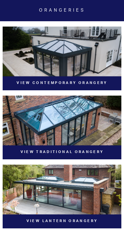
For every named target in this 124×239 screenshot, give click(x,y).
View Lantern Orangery (62, 221)
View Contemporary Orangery (62, 83)
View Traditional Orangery (62, 152)
